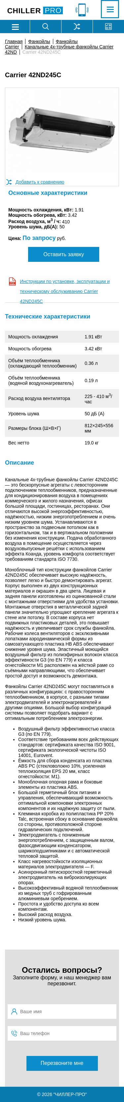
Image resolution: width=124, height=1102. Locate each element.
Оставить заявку (63, 254)
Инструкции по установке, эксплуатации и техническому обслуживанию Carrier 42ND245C (64, 291)
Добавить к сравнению (40, 182)
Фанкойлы (39, 41)
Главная (13, 41)
